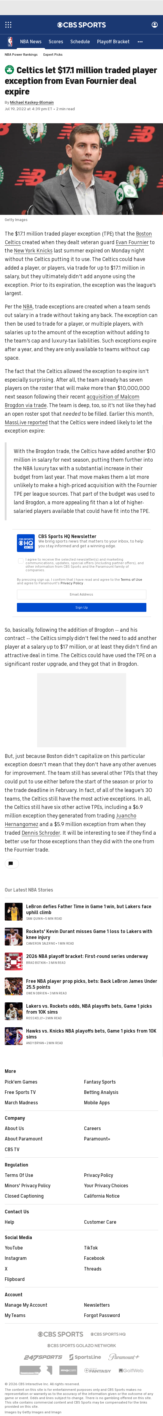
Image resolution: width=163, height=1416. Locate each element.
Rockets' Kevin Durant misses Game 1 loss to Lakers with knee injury (89, 934)
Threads (93, 1269)
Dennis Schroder (41, 833)
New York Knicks (33, 250)
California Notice (102, 1196)
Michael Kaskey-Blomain (32, 102)
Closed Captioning (24, 1196)
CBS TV (12, 1150)
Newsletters (97, 1305)
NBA (28, 306)
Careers (92, 1129)
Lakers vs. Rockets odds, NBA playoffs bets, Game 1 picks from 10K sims (89, 1009)
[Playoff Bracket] (113, 41)
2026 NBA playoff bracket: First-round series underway (87, 956)
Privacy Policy (98, 1175)
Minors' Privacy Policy (27, 1186)
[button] (140, 41)
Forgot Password (102, 1316)
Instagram (16, 1258)
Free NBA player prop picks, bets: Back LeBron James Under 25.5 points (91, 984)
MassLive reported (26, 422)
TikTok (91, 1248)
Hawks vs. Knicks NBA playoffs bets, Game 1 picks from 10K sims (91, 1034)
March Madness (21, 1103)
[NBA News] (31, 41)
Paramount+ (97, 1139)
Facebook (94, 1258)
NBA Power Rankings (21, 54)
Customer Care (100, 1222)
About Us (14, 1129)
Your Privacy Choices (106, 1186)
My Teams (15, 1316)
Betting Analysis (101, 1092)
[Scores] (56, 41)
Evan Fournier (132, 242)
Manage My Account (26, 1305)
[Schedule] (80, 41)
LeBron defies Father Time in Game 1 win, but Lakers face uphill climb (88, 909)
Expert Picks (53, 54)
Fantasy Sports (100, 1082)
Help (9, 1222)
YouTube (14, 1248)
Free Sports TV (20, 1092)
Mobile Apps (97, 1103)
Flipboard (15, 1279)
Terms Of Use (19, 1175)
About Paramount (23, 1139)
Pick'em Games (21, 1082)
